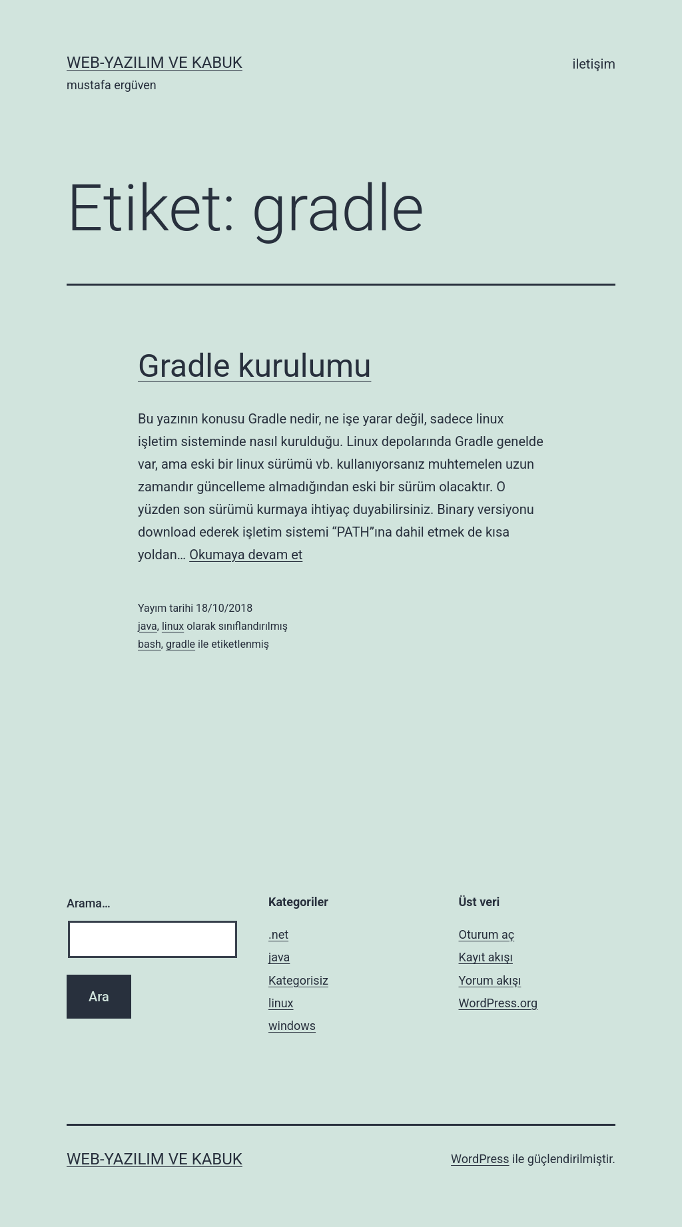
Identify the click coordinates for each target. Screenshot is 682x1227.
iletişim (594, 64)
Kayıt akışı (486, 957)
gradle (180, 644)
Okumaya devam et (245, 555)
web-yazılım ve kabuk (154, 62)
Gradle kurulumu (254, 366)
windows (292, 1026)
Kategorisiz (298, 980)
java (147, 626)
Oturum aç (487, 934)
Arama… (89, 903)
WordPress (480, 1159)
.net (278, 934)
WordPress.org (498, 1003)
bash (149, 644)
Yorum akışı (490, 980)
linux (173, 626)
